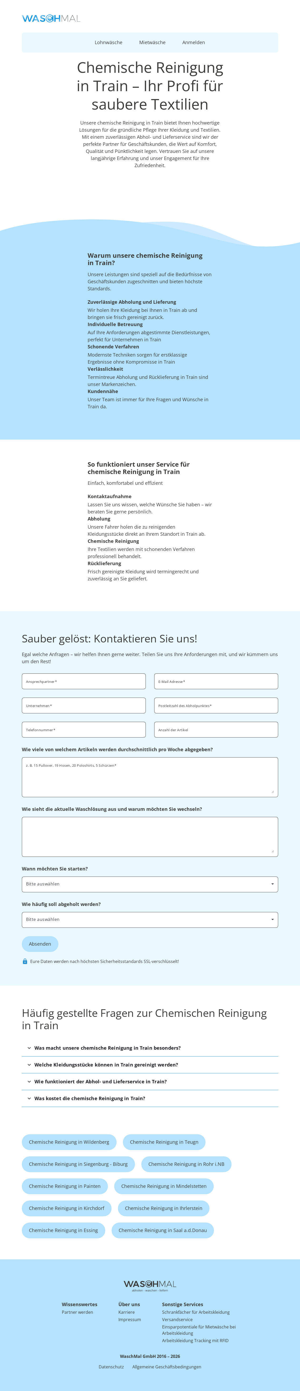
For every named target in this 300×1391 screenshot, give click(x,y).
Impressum (129, 1319)
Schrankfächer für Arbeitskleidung (196, 1312)
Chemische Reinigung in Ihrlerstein (163, 1208)
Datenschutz (111, 1367)
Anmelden (193, 42)
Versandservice (177, 1319)
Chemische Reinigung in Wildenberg (69, 1142)
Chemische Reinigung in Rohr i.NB (186, 1164)
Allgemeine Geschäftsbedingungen (166, 1367)
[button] (150, 1048)
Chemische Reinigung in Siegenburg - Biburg (78, 1164)
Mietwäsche (152, 42)
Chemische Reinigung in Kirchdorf (66, 1208)
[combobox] (216, 705)
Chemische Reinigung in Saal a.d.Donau (163, 1230)
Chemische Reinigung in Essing (63, 1230)
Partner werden (77, 1312)
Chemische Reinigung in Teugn (164, 1142)
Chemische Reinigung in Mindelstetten (164, 1186)
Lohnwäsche (108, 42)
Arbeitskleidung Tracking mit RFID (195, 1340)
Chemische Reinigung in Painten (65, 1186)
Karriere (126, 1312)
